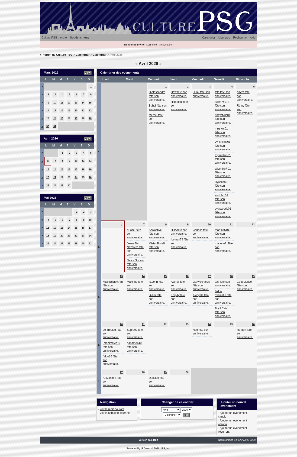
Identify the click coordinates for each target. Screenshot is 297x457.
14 (83, 102)
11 (61, 102)
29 (90, 118)
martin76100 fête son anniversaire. (223, 233)
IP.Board (145, 448)
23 (83, 235)
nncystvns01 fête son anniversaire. (223, 118)
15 (90, 102)
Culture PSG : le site (54, 37)
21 (83, 110)
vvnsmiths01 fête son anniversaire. (223, 145)
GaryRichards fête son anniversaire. (201, 285)
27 (75, 118)
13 (75, 102)
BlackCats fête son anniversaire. (223, 312)
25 (61, 118)
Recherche (240, 37)
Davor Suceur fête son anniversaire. (135, 264)
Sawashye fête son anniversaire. (157, 233)
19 (90, 169)
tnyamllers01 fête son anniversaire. (223, 159)
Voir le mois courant (112, 409)
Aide (252, 37)
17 (54, 110)
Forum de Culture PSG (58, 54)
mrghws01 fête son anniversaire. (223, 132)
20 (75, 110)
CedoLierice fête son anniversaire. (245, 285)
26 (90, 177)
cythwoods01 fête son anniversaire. (223, 212)
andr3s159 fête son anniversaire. (223, 199)
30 (47, 126)
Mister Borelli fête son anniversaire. (157, 247)
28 (69, 243)
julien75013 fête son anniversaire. (223, 105)
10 (75, 160)
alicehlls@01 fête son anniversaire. (223, 172)
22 (90, 110)
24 (54, 118)
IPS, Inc (165, 448)
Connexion (152, 44)
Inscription (166, 44)
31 (54, 126)
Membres (224, 37)
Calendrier (208, 37)
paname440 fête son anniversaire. (135, 346)
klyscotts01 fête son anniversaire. (223, 185)
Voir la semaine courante (115, 413)
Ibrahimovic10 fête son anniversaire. (111, 346)
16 (69, 169)
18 (83, 169)
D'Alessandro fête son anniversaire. (157, 96)
